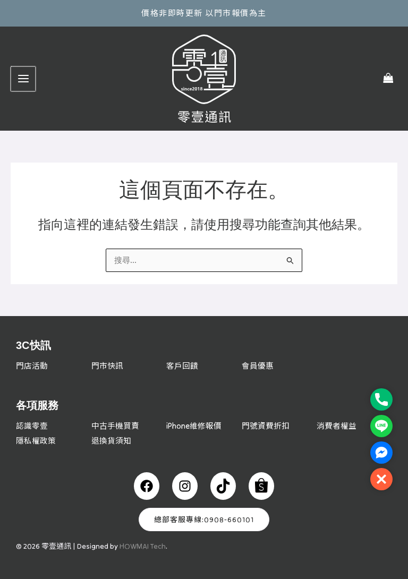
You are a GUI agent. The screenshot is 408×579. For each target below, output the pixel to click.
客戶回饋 (182, 366)
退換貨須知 (111, 440)
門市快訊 (107, 366)
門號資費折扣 (266, 426)
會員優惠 (258, 366)
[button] (381, 479)
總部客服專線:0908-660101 (204, 519)
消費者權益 (336, 426)
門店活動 (32, 366)
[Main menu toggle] (23, 79)
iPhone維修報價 (194, 426)
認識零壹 (32, 426)
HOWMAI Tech (143, 545)
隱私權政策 (36, 440)
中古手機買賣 (115, 426)
